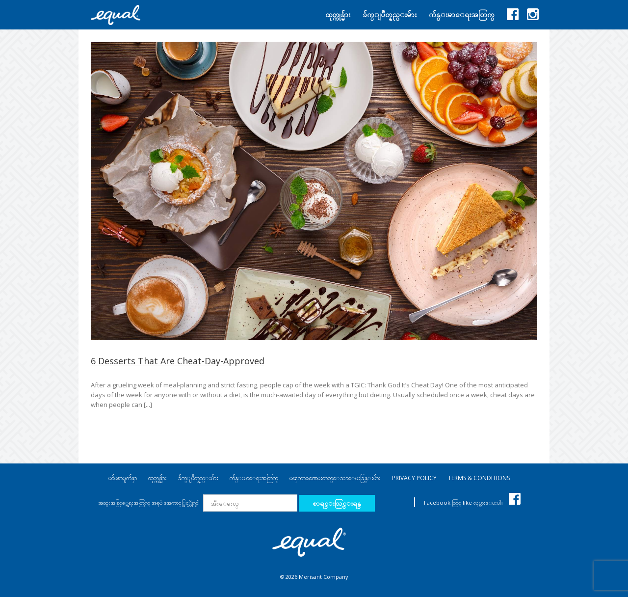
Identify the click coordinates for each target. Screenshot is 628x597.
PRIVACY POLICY (414, 478)
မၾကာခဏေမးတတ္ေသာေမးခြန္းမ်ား (335, 478)
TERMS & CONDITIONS (479, 478)
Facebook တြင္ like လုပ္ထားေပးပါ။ (472, 502)
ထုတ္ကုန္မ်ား (157, 478)
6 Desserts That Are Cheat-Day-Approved (177, 361)
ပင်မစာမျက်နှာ (122, 478)
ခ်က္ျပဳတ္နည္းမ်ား (198, 478)
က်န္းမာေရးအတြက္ (254, 478)
